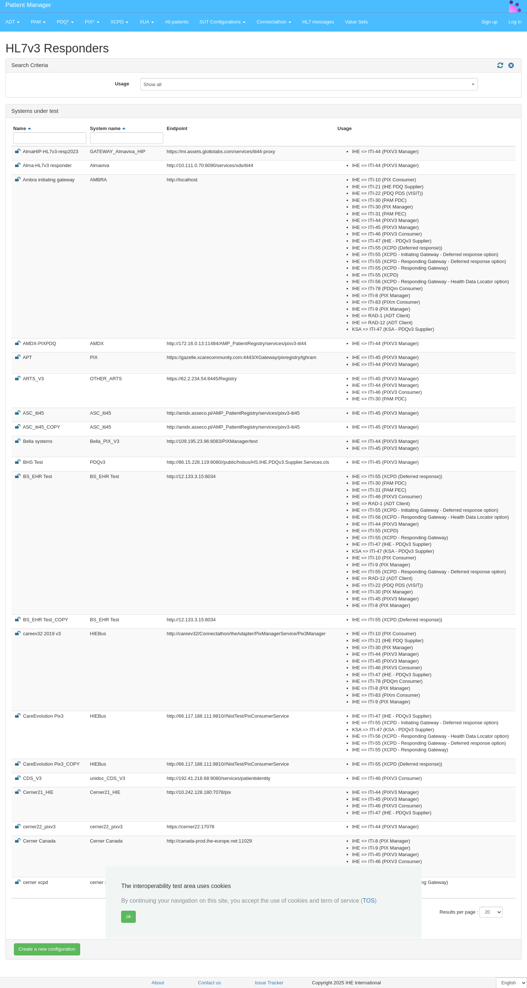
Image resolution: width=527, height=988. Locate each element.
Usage (122, 83)
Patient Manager (28, 4)
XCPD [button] (120, 22)
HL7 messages (318, 22)
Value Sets (356, 22)
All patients (176, 22)
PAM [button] (38, 22)
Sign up (489, 22)
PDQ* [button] (65, 22)
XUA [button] (146, 22)
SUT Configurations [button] (222, 22)
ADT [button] (12, 22)
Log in (515, 22)
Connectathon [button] (274, 22)
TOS (369, 901)
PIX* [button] (92, 22)
